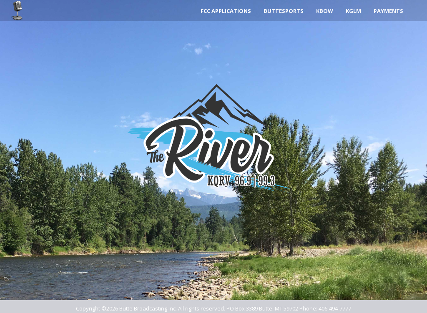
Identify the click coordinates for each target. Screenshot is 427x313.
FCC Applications (226, 11)
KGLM (353, 11)
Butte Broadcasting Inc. (148, 308)
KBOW (324, 11)
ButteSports (284, 11)
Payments (388, 11)
